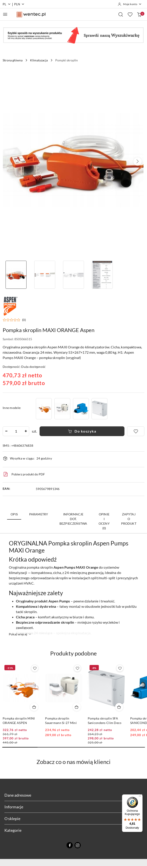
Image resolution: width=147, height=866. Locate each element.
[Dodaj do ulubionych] (135, 431)
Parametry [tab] (38, 514)
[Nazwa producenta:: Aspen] (10, 305)
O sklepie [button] (73, 818)
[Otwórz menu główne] (5, 14)
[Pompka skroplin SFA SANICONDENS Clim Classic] (81, 408)
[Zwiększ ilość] (25, 431)
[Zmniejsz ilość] (6, 431)
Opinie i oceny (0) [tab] (104, 521)
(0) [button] (24, 319)
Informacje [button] (73, 806)
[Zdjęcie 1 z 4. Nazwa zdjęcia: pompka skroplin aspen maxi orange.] (16, 275)
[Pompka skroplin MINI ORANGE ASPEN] (44, 408)
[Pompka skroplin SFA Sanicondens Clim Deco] (99, 408)
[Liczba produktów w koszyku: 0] (139, 14)
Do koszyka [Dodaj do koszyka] (82, 431)
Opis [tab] (14, 514)
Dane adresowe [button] (73, 795)
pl (7, 4)
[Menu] (140, 797)
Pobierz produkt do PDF (24, 474)
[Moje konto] (130, 4)
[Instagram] (77, 845)
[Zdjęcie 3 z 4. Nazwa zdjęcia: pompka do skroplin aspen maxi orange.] (73, 275)
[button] (137, 161)
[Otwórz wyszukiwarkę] (120, 14)
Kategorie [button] (73, 830)
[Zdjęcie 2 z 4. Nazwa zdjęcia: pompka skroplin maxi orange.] (44, 275)
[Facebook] (70, 845)
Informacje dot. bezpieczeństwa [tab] (73, 518)
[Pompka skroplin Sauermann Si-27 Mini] (62, 408)
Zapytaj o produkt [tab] (128, 518)
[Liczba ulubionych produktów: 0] (130, 14)
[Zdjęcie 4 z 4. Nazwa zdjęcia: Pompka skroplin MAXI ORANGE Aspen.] (102, 275)
